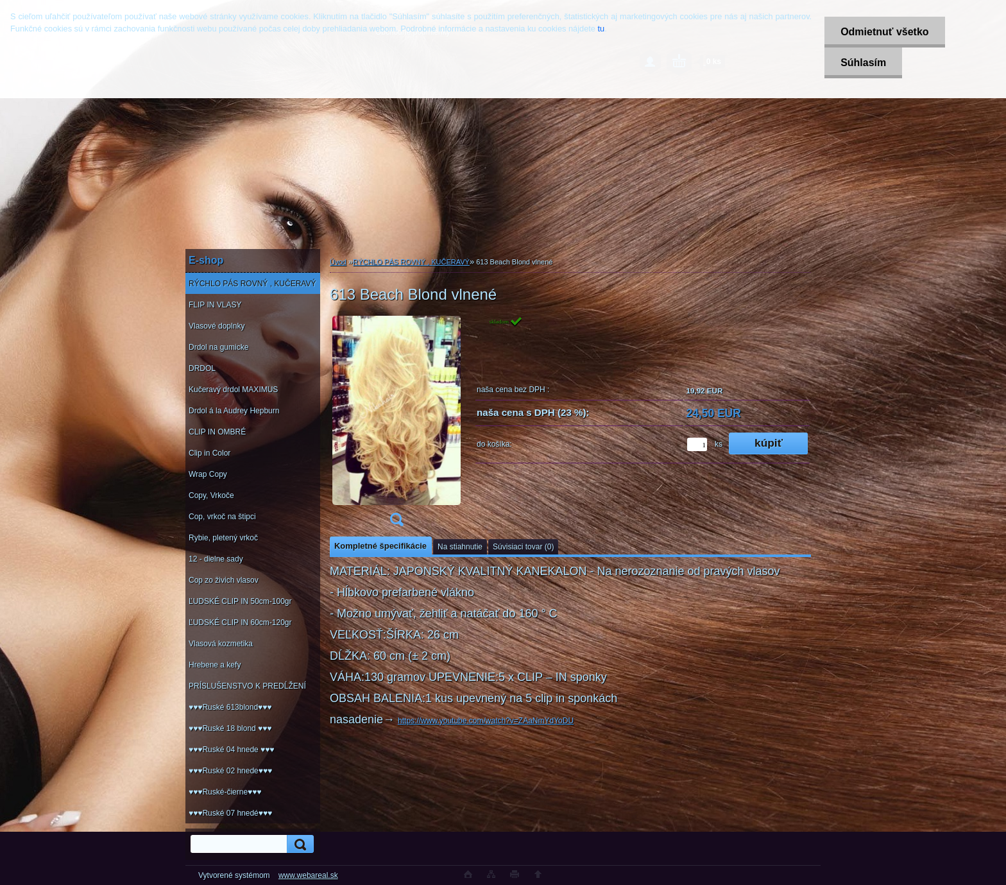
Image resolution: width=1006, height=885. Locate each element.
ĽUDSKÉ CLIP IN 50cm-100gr (240, 601)
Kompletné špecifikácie (380, 546)
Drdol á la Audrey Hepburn (234, 410)
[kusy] (697, 444)
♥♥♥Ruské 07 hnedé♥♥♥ (230, 813)
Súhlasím (863, 62)
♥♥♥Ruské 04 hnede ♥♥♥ (231, 749)
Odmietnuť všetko (884, 31)
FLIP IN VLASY (215, 304)
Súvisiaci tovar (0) (523, 546)
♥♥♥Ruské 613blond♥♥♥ (230, 707)
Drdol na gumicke (218, 347)
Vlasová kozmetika (221, 643)
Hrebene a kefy (215, 664)
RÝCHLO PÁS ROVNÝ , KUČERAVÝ (252, 283)
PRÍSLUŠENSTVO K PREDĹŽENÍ (247, 686)
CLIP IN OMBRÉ (217, 431)
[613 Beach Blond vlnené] (396, 425)
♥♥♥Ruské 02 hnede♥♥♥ (230, 770)
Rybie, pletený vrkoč (223, 537)
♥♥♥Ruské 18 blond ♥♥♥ (230, 728)
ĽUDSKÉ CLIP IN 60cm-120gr (240, 622)
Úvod (338, 262)
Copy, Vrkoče (211, 495)
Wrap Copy (208, 474)
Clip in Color (209, 453)
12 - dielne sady (216, 558)
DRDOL (202, 368)
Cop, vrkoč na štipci (222, 516)
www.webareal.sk (308, 875)
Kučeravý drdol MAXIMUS (233, 389)
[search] (298, 844)
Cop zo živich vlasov (224, 580)
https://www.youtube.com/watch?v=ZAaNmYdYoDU (486, 720)
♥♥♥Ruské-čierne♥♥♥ (225, 791)
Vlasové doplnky (216, 326)
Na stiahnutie (460, 546)
